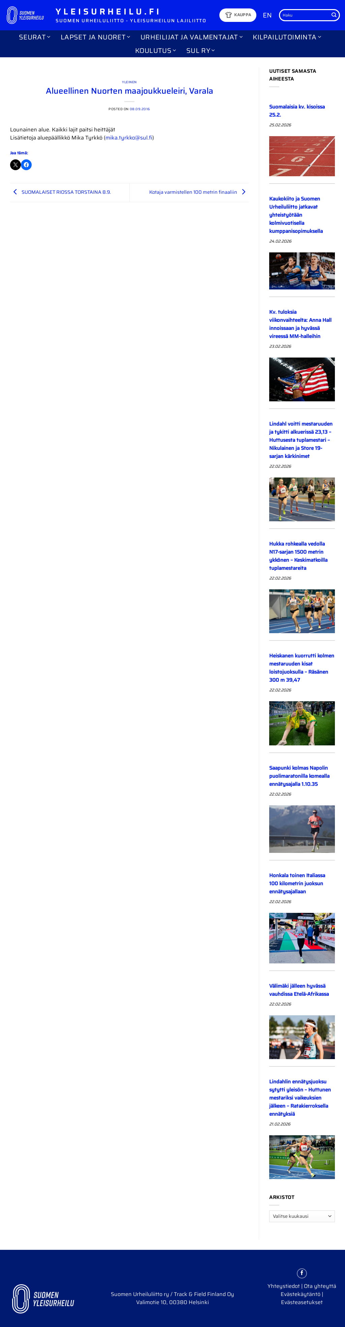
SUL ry (200, 50)
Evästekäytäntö (300, 1294)
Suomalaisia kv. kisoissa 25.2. (297, 111)
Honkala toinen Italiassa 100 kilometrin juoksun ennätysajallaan (297, 883)
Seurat (35, 37)
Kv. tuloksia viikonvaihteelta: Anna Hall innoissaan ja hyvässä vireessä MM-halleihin (300, 324)
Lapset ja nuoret (95, 37)
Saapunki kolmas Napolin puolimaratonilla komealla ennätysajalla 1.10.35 (299, 776)
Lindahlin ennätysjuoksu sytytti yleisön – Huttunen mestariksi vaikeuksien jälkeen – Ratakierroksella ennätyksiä (300, 1098)
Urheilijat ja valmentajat (191, 37)
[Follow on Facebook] (302, 1273)
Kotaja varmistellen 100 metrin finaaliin (199, 192)
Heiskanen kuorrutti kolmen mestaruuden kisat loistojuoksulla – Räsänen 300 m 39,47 (301, 668)
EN (267, 15)
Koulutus (155, 50)
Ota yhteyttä (320, 1286)
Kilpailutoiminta (287, 37)
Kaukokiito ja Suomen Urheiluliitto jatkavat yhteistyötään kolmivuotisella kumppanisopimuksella (296, 215)
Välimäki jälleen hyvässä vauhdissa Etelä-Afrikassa (299, 990)
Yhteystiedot (284, 1286)
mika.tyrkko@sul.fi (128, 137)
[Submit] (334, 15)
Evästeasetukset (302, 1302)
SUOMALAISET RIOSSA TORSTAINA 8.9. (60, 192)
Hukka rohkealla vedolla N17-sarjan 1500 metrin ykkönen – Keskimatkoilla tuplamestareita (298, 556)
